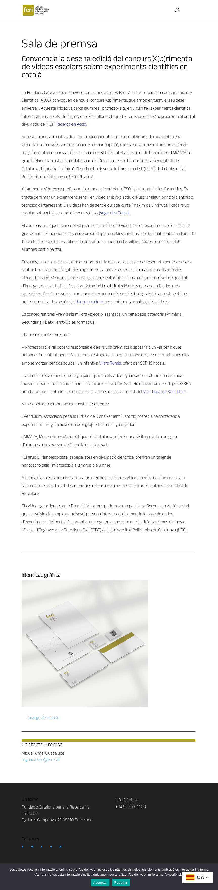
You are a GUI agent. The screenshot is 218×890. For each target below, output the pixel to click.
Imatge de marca (42, 717)
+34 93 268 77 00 (130, 806)
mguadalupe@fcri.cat (41, 759)
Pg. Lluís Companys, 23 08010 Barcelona (57, 819)
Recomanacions (90, 301)
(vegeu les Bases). (114, 212)
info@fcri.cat (126, 799)
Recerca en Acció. (71, 124)
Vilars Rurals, (110, 363)
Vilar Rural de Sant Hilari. (165, 391)
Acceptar (100, 882)
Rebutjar (120, 882)
